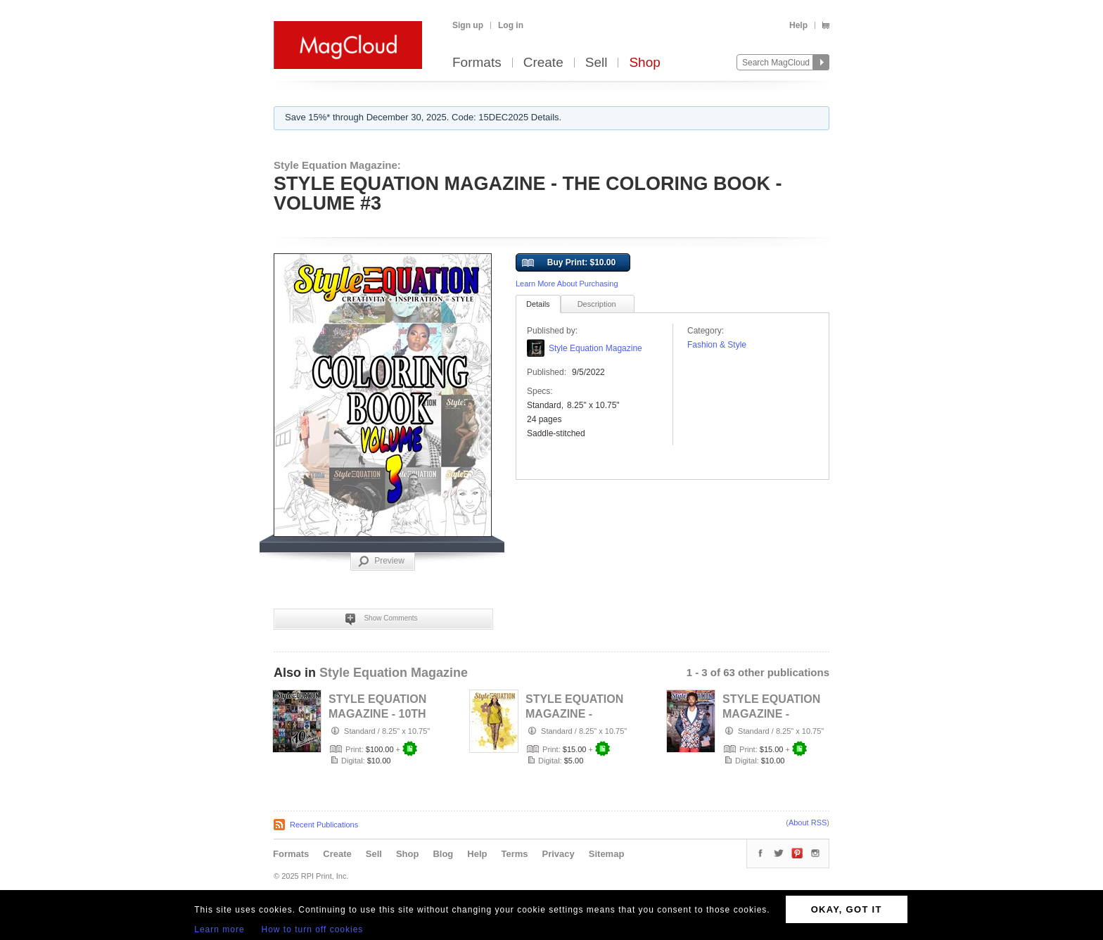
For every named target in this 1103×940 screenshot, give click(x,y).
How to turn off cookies (313, 929)
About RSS (808, 822)
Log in (510, 25)
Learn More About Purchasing (567, 283)
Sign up (467, 25)
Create (543, 63)
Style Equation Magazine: (337, 165)
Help (798, 25)
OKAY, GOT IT (846, 909)
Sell (596, 63)
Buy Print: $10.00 (569, 263)
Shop (644, 63)
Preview (381, 561)
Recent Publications (324, 824)
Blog (443, 854)
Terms (514, 854)
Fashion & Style (716, 345)
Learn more (219, 929)
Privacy (558, 854)
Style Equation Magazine (595, 348)
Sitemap (607, 854)
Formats (477, 63)
